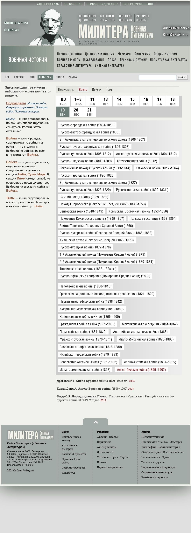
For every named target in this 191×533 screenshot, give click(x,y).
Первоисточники (152, 437)
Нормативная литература (158, 467)
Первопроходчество (110, 467)
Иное (21, 178)
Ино (32, 77)
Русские (19, 77)
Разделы (74, 454)
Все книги (69, 447)
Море (41, 174)
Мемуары (176, 442)
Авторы (102, 437)
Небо (22, 174)
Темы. (38, 206)
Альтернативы (107, 447)
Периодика (104, 442)
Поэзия (101, 462)
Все (7, 77)
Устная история (107, 457)
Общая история (151, 452)
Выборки (45, 77)
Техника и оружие (153, 462)
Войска (11, 162)
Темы (10, 198)
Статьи (73, 77)
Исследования (150, 457)
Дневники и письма (154, 442)
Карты (124, 457)
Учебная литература (154, 477)
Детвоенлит (105, 452)
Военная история (27, 59)
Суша (31, 174)
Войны (11, 138)
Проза (165, 457)
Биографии (148, 447)
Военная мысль (173, 452)
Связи (60, 77)
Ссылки (73, 467)
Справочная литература (156, 472)
